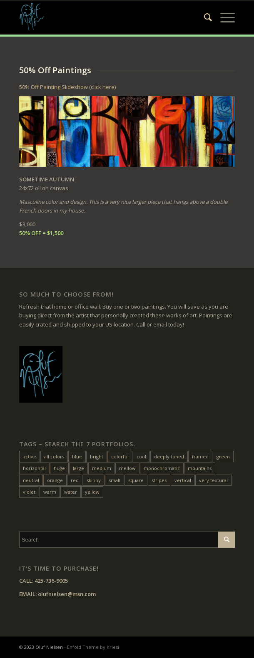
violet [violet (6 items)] (29, 492)
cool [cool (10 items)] (141, 456)
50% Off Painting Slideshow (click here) (67, 87)
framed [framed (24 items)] (200, 456)
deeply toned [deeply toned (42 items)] (169, 456)
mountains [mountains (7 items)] (200, 468)
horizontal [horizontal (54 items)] (34, 468)
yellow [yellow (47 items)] (92, 492)
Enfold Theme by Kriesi (93, 647)
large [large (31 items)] (78, 468)
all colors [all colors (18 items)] (54, 456)
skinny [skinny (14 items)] (94, 480)
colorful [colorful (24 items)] (120, 456)
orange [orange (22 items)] (55, 480)
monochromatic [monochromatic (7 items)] (162, 468)
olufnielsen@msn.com (67, 594)
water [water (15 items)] (70, 492)
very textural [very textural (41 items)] (213, 480)
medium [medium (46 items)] (101, 468)
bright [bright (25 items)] (96, 456)
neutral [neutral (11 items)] (31, 480)
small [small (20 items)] (114, 480)
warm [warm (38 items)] (49, 492)
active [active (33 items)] (29, 456)
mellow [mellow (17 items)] (127, 468)
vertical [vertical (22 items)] (182, 480)
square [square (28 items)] (136, 480)
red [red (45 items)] (75, 480)
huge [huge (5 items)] (59, 468)
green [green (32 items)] (223, 456)
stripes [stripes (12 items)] (159, 480)
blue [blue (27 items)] (77, 456)
